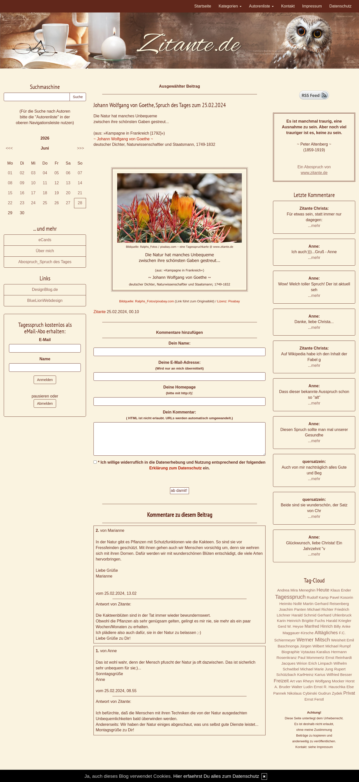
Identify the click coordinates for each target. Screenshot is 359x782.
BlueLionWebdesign (45, 300)
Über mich (45, 251)
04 (45, 173)
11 (45, 183)
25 (45, 203)
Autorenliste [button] (261, 6)
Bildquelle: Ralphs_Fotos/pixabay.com (146, 301)
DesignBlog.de (45, 289)
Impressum (312, 6)
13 (68, 183)
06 (68, 173)
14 (80, 183)
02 (22, 173)
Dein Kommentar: (179, 415)
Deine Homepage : (179, 390)
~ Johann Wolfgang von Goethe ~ (123, 139)
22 (10, 203)
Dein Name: (179, 343)
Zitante (99, 312)
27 (68, 203)
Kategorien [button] (230, 6)
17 (33, 193)
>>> (80, 148)
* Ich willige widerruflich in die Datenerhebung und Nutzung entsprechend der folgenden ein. (179, 465)
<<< (9, 148)
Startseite (202, 6)
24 (33, 203)
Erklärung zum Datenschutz (175, 468)
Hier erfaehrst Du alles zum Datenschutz (216, 776)
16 (22, 193)
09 (22, 183)
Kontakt (288, 6)
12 (56, 183)
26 (56, 203)
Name (44, 359)
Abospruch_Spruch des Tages (44, 262)
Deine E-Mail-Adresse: (179, 365)
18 (45, 193)
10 (33, 183)
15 (10, 193)
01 (10, 173)
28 (80, 203)
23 (22, 203)
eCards (44, 240)
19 (56, 193)
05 (56, 173)
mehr (315, 225)
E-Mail (45, 340)
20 (68, 193)
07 (80, 173)
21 (80, 193)
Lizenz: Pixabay (228, 301)
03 (33, 173)
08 (10, 183)
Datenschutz (340, 6)
